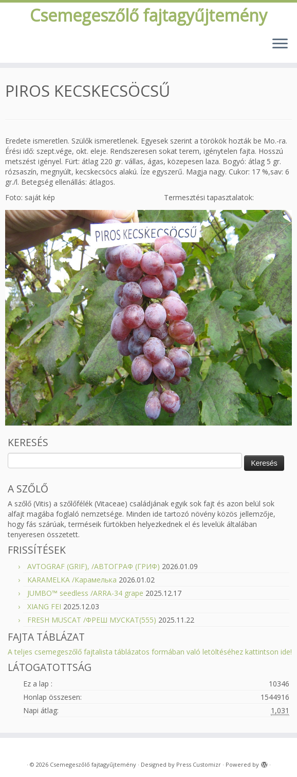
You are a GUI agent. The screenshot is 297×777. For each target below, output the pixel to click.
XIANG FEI (44, 606)
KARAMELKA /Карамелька (72, 580)
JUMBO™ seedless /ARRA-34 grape (85, 593)
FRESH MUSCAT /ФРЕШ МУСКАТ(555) (91, 620)
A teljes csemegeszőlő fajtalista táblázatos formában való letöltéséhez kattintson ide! (150, 652)
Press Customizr (198, 764)
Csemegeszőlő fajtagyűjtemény (148, 15)
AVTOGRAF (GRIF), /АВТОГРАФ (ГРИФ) (93, 566)
